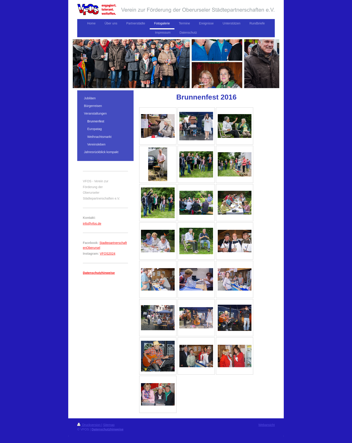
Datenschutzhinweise (107, 429)
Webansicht (266, 425)
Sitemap (108, 425)
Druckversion (89, 425)
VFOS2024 (107, 253)
